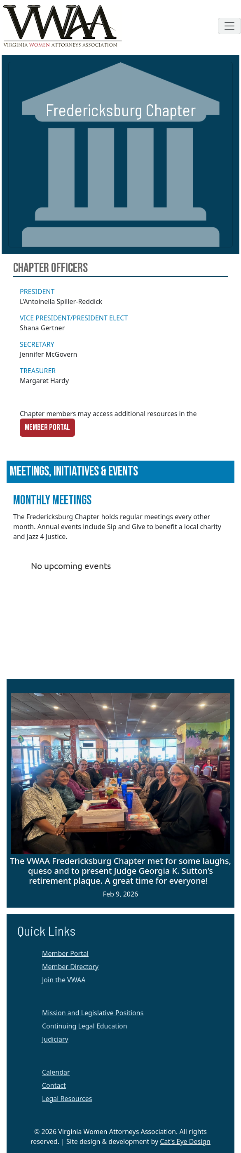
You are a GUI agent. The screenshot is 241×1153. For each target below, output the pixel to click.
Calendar (56, 1072)
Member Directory (70, 966)
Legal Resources (67, 1098)
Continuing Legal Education (84, 1026)
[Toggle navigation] (229, 26)
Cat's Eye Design (185, 1141)
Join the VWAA (63, 979)
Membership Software (72, 656)
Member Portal (47, 427)
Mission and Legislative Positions (92, 1012)
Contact (54, 1085)
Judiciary (55, 1039)
